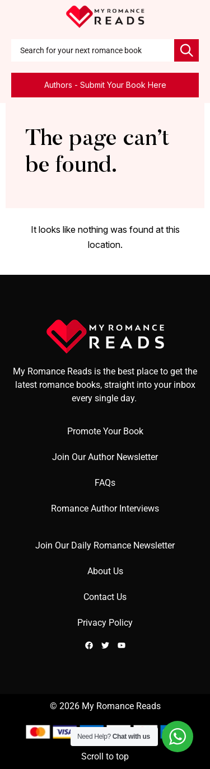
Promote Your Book (105, 431)
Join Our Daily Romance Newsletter (105, 545)
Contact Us (105, 597)
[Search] (186, 50)
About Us (105, 571)
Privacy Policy (105, 622)
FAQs (105, 482)
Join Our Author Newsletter (105, 457)
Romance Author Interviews (105, 508)
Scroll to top (105, 756)
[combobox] (92, 50)
